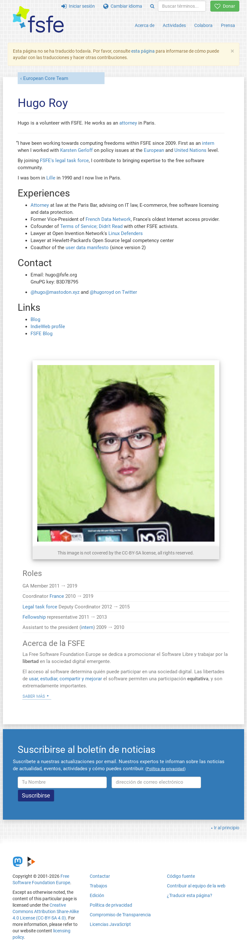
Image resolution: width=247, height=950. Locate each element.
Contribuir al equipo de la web (196, 885)
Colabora (203, 25)
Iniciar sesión (78, 6)
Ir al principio (226, 827)
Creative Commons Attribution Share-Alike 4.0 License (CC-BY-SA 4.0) (46, 911)
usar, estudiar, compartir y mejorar (65, 679)
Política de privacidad (111, 905)
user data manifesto (87, 247)
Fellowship (34, 617)
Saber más (34, 695)
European (154, 150)
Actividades (174, 25)
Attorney (40, 205)
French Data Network (108, 219)
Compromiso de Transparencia (120, 914)
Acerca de (144, 25)
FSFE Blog (41, 333)
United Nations (190, 150)
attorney (128, 123)
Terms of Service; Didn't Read (91, 226)
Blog (35, 319)
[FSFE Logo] (38, 19)
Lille (50, 178)
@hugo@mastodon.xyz (55, 292)
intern (208, 143)
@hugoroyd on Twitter (113, 292)
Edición (97, 895)
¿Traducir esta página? (189, 895)
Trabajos (98, 885)
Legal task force (40, 607)
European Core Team (45, 78)
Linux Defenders (125, 233)
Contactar (100, 876)
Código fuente (181, 876)
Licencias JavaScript (110, 924)
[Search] (152, 6)
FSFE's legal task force (64, 160)
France (57, 596)
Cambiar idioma (122, 6)
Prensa (228, 25)
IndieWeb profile (48, 326)
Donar (225, 6)
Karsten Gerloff (76, 150)
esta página (143, 51)
